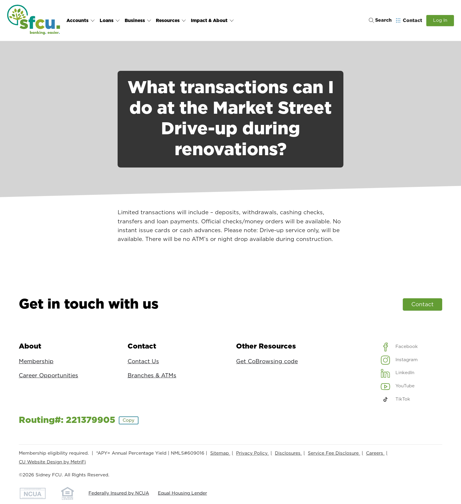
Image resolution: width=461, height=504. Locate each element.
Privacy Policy (252, 453)
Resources (170, 20)
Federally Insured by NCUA (118, 493)
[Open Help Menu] (409, 20)
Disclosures (288, 453)
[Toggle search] (378, 20)
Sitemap (220, 453)
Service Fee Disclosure (334, 453)
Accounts (80, 20)
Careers (375, 453)
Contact (422, 304)
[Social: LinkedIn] (397, 373)
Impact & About (211, 20)
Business (137, 20)
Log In (440, 20)
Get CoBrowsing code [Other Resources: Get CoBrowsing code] (267, 361)
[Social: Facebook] (399, 346)
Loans (109, 20)
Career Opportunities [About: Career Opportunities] (48, 376)
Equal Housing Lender (182, 493)
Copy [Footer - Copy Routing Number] (128, 420)
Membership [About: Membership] (36, 361)
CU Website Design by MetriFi (52, 462)
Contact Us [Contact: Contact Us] (143, 361)
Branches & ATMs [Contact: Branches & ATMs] (152, 376)
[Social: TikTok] (395, 399)
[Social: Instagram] (399, 360)
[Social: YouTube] (398, 386)
